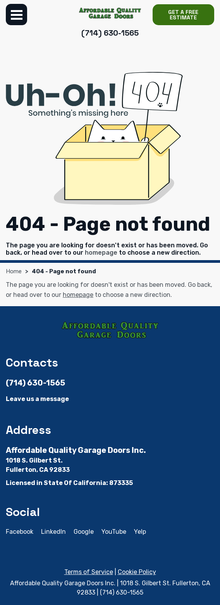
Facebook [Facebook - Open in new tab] (19, 531)
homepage (101, 252)
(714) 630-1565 (110, 33)
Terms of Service (88, 572)
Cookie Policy (137, 572)
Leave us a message (37, 399)
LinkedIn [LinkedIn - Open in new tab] (53, 531)
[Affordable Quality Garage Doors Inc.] (110, 13)
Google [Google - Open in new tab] (84, 531)
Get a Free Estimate (183, 15)
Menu (16, 14)
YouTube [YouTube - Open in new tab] (113, 531)
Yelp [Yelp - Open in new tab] (140, 531)
